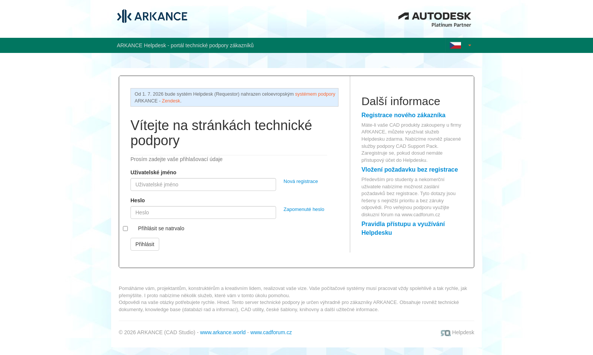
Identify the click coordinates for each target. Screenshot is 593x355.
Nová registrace (301, 181)
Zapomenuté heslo (304, 209)
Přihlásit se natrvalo (161, 228)
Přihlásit (144, 244)
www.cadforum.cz (421, 214)
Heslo (137, 200)
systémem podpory (315, 94)
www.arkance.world (223, 332)
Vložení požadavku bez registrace (410, 169)
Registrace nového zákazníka (404, 115)
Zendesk (171, 101)
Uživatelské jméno (153, 172)
